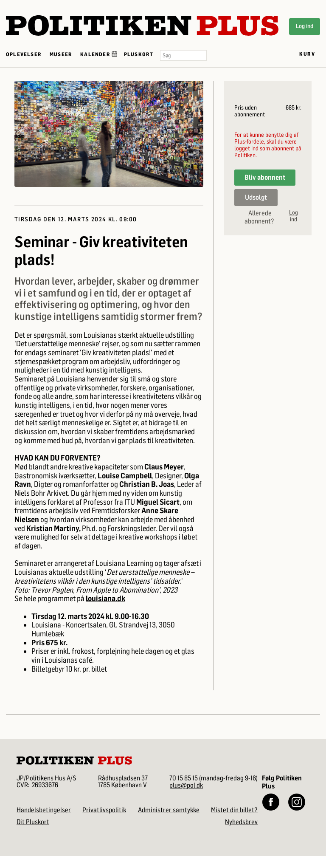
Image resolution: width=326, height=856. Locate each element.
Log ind (304, 26)
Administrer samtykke (169, 810)
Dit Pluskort (33, 822)
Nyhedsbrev (241, 822)
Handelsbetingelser (44, 810)
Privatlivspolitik (104, 810)
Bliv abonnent (264, 177)
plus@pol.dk (186, 785)
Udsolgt (256, 197)
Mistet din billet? (234, 810)
